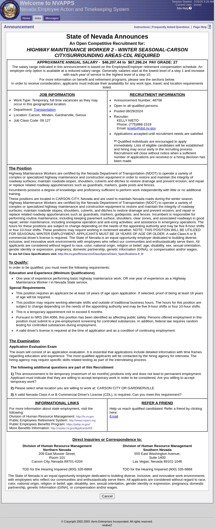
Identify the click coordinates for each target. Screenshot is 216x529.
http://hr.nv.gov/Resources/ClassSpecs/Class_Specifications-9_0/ (100, 253)
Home (26, 18)
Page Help (200, 27)
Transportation (45, 110)
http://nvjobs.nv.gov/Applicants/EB (71, 428)
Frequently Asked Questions (170, 27)
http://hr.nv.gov (85, 416)
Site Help (183, 8)
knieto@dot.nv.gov (141, 128)
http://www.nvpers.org (82, 420)
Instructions (142, 27)
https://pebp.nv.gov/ (78, 424)
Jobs (38, 18)
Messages (52, 18)
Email (114, 416)
